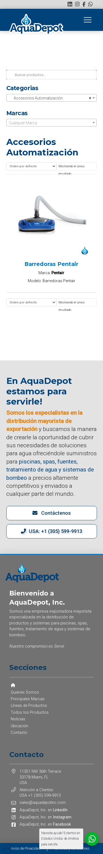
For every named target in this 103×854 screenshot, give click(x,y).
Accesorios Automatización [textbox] (50, 98)
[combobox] (51, 98)
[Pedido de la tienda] (31, 166)
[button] (87, 19)
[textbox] (52, 123)
